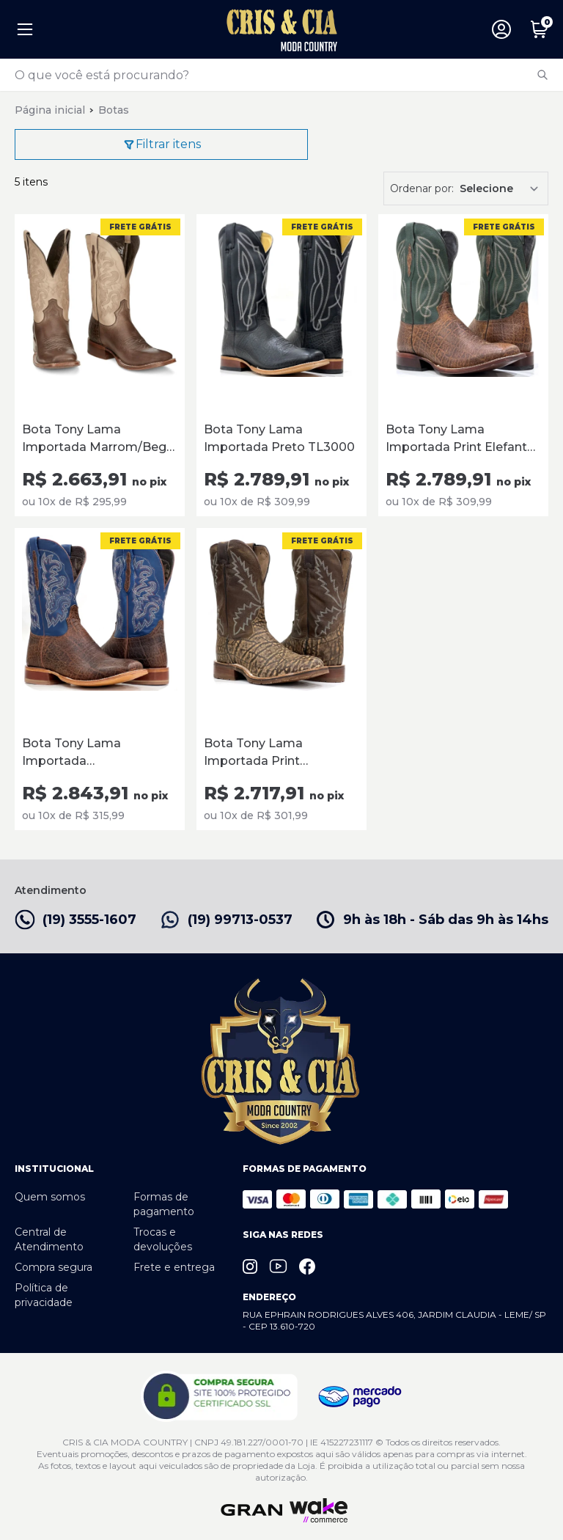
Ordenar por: (422, 188)
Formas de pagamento (163, 1204)
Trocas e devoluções (162, 1239)
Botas (113, 110)
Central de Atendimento (49, 1239)
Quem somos (50, 1196)
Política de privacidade (44, 1295)
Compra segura (53, 1267)
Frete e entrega (174, 1267)
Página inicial (50, 110)
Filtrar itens (161, 144)
